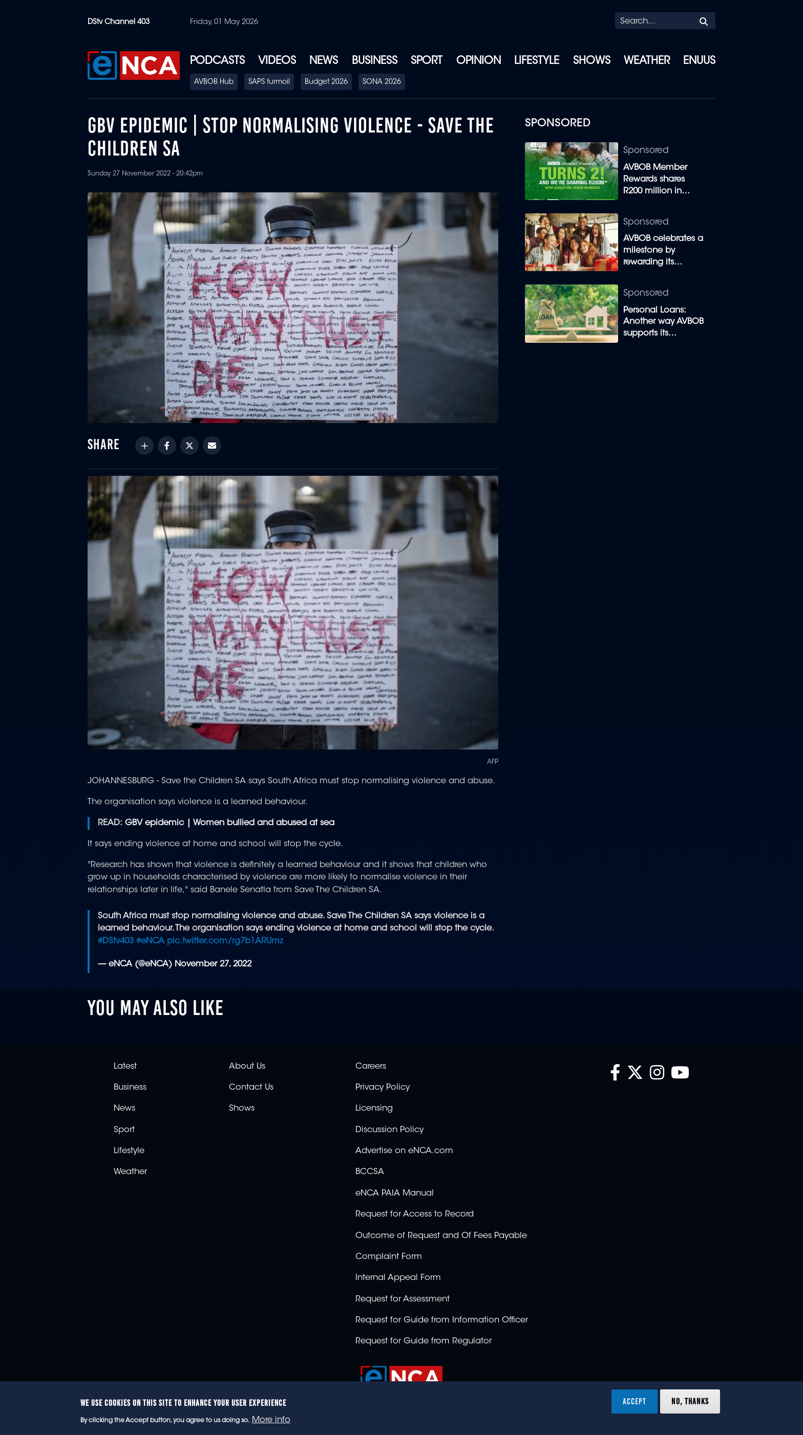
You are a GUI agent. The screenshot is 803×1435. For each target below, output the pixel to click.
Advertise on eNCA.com (404, 1151)
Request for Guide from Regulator (423, 1341)
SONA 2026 (382, 82)
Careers (370, 1067)
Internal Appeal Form (398, 1278)
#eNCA (150, 941)
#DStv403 (116, 941)
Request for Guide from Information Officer (441, 1320)
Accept (634, 1401)
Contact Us (251, 1088)
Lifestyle (536, 61)
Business (374, 61)
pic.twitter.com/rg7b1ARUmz (225, 941)
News (323, 61)
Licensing (374, 1109)
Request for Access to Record (414, 1214)
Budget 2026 (326, 82)
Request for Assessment (402, 1299)
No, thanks (690, 1401)
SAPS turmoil (269, 82)
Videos (277, 61)
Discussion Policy (389, 1130)
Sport (426, 61)
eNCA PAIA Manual (394, 1193)
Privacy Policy (382, 1088)
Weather (647, 61)
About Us (247, 1067)
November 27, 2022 (213, 964)
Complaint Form (388, 1257)
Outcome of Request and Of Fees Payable (441, 1236)
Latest (125, 1067)
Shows (591, 61)
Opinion (478, 61)
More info (271, 1420)
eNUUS (699, 61)
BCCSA (369, 1172)
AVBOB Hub (214, 82)
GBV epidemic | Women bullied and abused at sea (229, 823)
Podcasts (217, 61)
